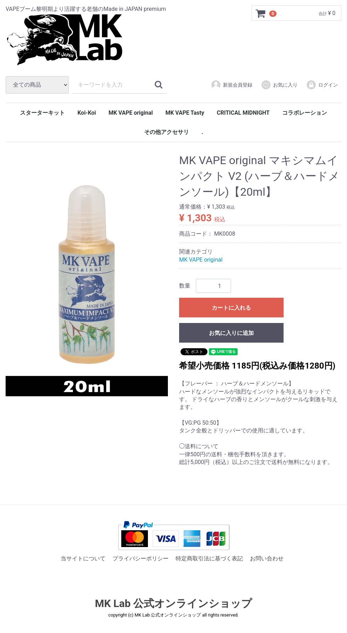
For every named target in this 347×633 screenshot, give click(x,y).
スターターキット (42, 112)
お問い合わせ (267, 558)
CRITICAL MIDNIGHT (243, 112)
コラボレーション (304, 112)
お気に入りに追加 (231, 333)
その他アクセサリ (166, 132)
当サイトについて (83, 558)
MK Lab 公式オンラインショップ (173, 604)
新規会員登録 (231, 85)
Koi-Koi (86, 112)
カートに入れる (231, 307)
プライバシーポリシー (141, 558)
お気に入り (279, 85)
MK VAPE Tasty (184, 112)
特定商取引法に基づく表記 (209, 558)
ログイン (322, 85)
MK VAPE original (131, 112)
